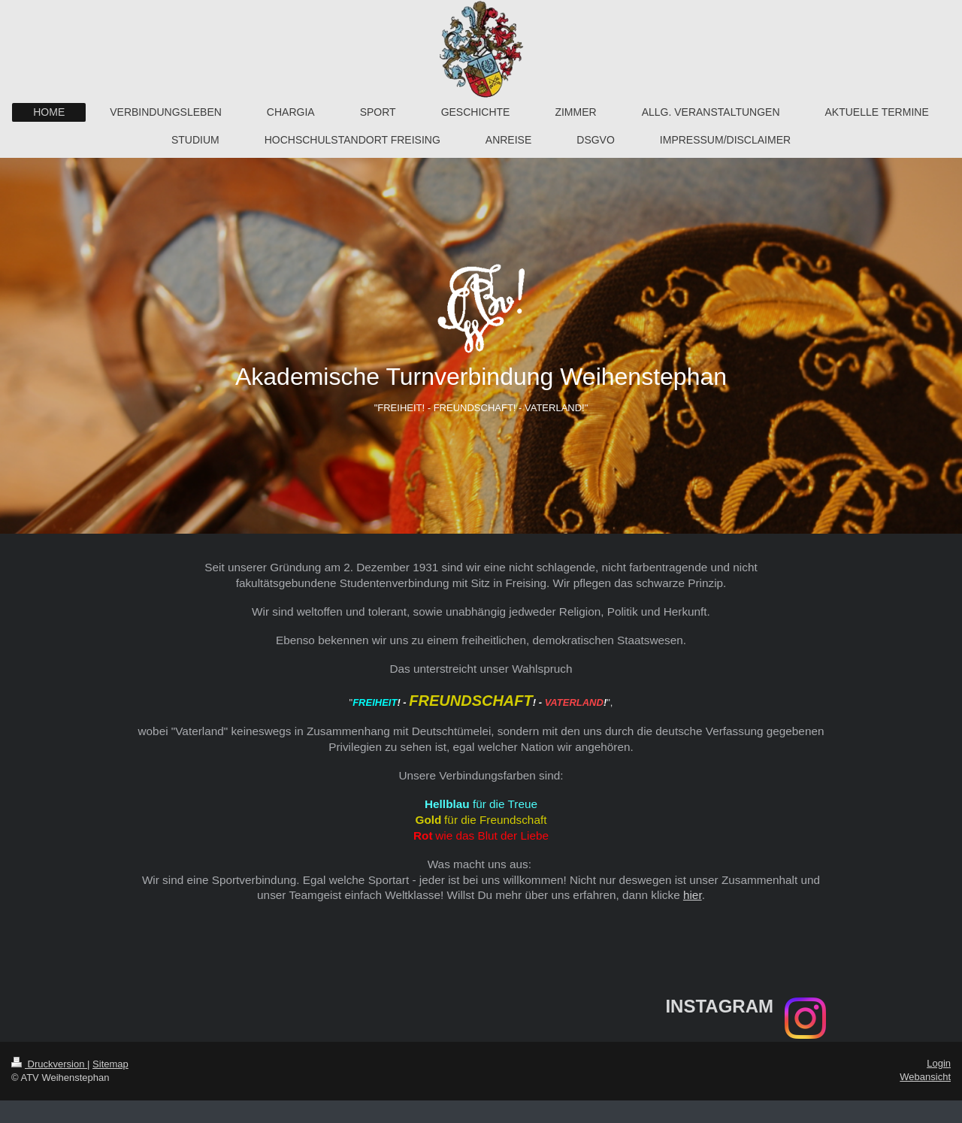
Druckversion (49, 1064)
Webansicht (925, 1076)
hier (692, 894)
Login (939, 1063)
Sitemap (110, 1064)
